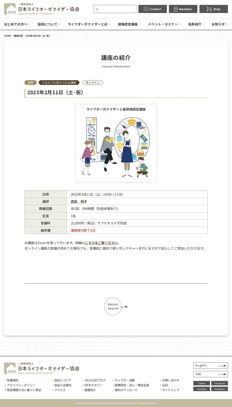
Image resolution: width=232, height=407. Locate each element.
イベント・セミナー (163, 24)
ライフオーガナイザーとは (88, 24)
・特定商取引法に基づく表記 (22, 390)
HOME (7, 35)
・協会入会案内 (61, 385)
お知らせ (218, 24)
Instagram (219, 389)
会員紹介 (194, 24)
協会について (48, 24)
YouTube (201, 389)
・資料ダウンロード (125, 390)
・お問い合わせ (169, 380)
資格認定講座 (128, 24)
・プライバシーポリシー (19, 385)
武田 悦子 (79, 201)
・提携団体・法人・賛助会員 (130, 385)
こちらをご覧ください (101, 242)
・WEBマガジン (92, 385)
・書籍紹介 (89, 390)
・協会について (61, 380)
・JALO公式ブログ (94, 380)
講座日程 (18, 35)
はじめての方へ (15, 24)
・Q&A (163, 385)
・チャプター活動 (123, 380)
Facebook (219, 383)
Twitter (202, 383)
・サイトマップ (169, 390)
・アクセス (58, 390)
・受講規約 (11, 380)
